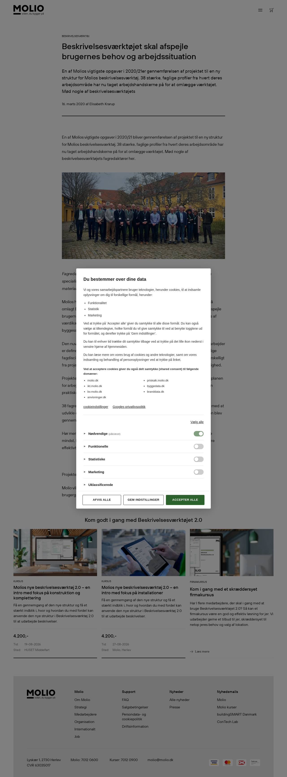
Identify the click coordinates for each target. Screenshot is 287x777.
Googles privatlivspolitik (129, 407)
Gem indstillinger (143, 499)
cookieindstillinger (95, 407)
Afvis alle (102, 499)
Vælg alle (197, 422)
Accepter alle (185, 499)
